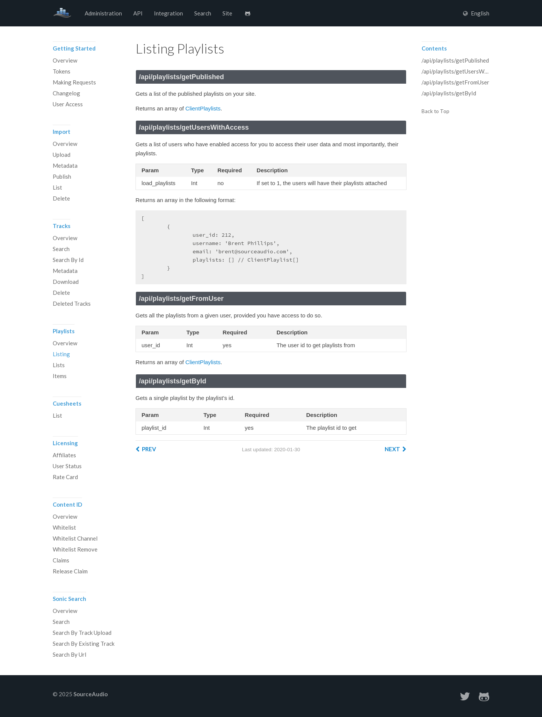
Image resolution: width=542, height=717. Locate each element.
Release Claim (70, 571)
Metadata (65, 165)
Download (66, 281)
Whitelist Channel (75, 538)
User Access (68, 104)
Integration (168, 13)
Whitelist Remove (75, 549)
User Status (67, 466)
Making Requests (74, 82)
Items (60, 375)
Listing (61, 354)
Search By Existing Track (83, 643)
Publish (62, 176)
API (138, 13)
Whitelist (64, 527)
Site (227, 13)
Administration (103, 13)
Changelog (66, 93)
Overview (65, 60)
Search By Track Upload (82, 632)
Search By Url (69, 654)
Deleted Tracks (72, 303)
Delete (61, 198)
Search (202, 13)
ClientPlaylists (203, 108)
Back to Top (435, 111)
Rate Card (65, 476)
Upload (61, 154)
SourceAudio (62, 13)
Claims (61, 560)
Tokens (61, 71)
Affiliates (64, 455)
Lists (59, 365)
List (57, 187)
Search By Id (68, 259)
